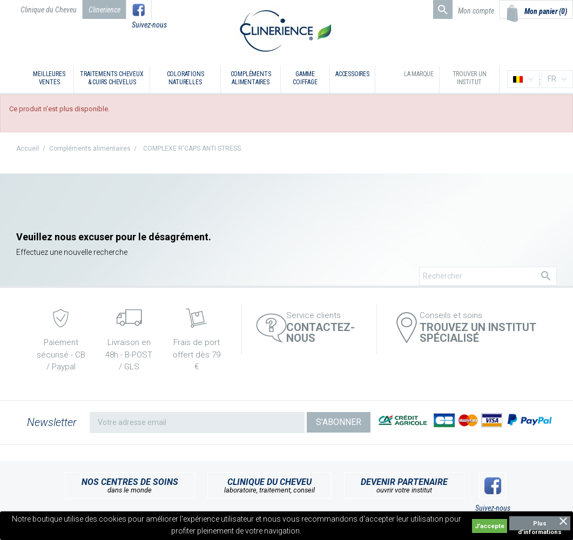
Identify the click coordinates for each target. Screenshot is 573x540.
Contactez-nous (320, 332)
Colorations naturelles (185, 78)
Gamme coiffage (305, 78)
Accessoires (352, 74)
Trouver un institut (470, 78)
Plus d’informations (540, 524)
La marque (419, 74)
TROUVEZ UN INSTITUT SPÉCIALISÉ (478, 332)
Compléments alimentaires (251, 78)
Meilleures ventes (49, 78)
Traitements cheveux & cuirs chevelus (111, 78)
